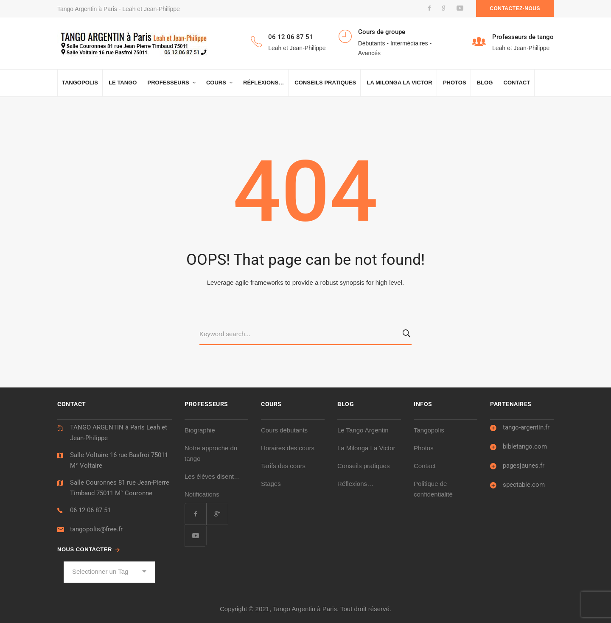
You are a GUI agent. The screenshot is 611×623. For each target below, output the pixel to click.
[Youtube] (195, 535)
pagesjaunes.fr (523, 465)
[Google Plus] (217, 514)
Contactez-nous (515, 8)
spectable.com (524, 484)
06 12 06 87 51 (90, 510)
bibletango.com (525, 446)
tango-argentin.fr (526, 427)
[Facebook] (195, 514)
